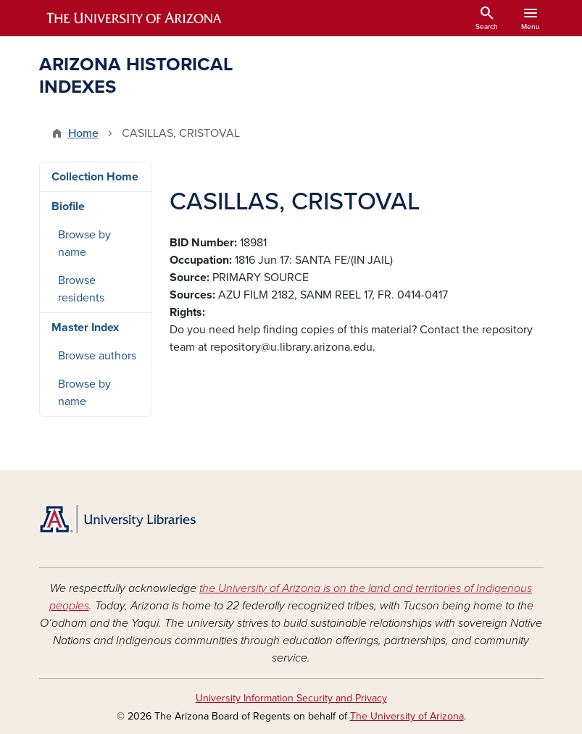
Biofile (68, 206)
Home (83, 133)
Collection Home (94, 177)
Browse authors (97, 356)
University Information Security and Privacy (291, 698)
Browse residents (81, 289)
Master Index (85, 327)
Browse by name (84, 243)
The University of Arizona (407, 716)
